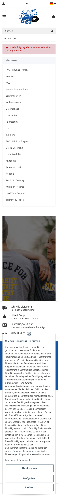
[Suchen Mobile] (25, 31)
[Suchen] (52, 31)
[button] (27, 4)
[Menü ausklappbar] (4, 17)
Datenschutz (25, 460)
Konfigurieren (29, 478)
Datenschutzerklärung (23, 451)
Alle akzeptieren (29, 468)
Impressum (10, 460)
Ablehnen (29, 487)
